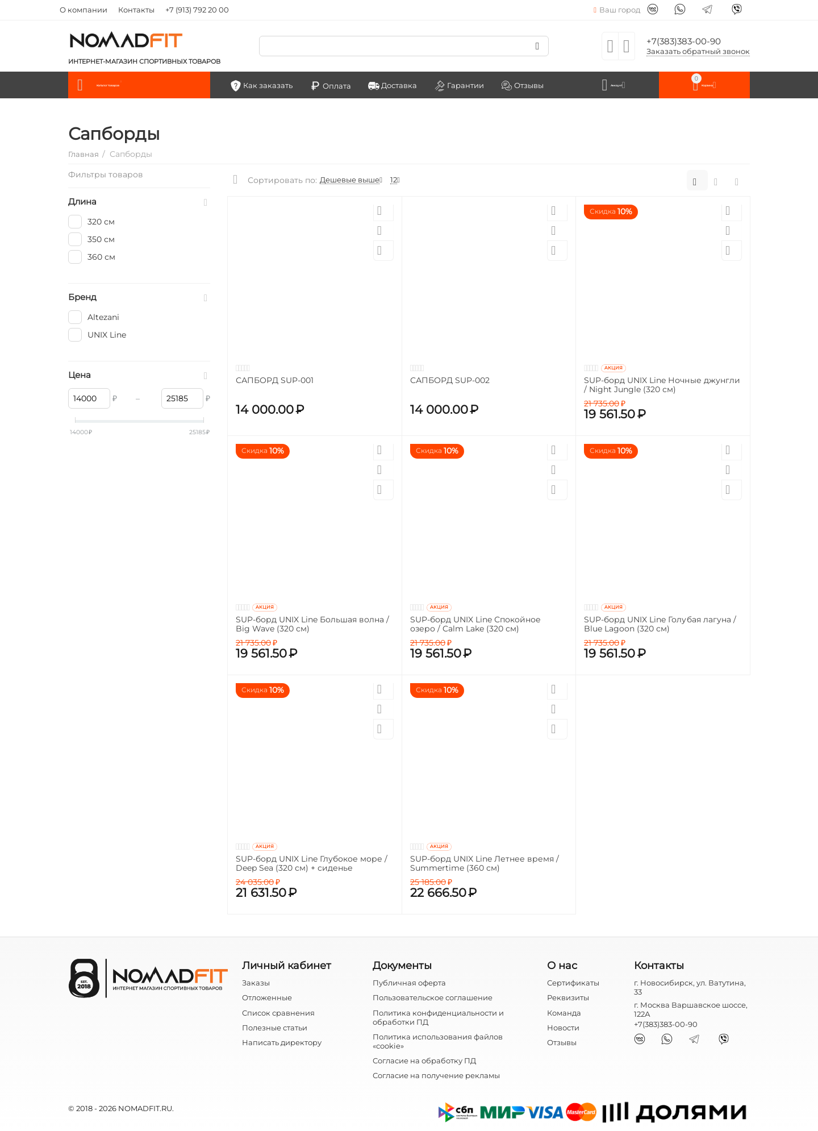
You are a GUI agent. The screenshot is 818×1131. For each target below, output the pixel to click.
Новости (563, 1026)
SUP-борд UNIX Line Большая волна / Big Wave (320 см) (312, 623)
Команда (564, 1011)
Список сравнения (278, 1011)
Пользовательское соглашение (433, 996)
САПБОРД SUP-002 (450, 379)
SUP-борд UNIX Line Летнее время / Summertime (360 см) (484, 862)
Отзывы (562, 1041)
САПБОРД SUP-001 (275, 379)
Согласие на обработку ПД (424, 1059)
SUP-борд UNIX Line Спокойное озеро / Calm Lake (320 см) (475, 623)
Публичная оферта (409, 981)
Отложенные (267, 996)
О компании (83, 9)
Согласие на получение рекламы (436, 1074)
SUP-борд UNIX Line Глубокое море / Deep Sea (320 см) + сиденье (311, 862)
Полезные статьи (274, 1026)
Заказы (256, 981)
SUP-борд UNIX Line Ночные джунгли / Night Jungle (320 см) (662, 384)
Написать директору (282, 1041)
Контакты (136, 9)
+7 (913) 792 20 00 (197, 9)
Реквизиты (568, 996)
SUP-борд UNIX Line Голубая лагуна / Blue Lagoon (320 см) (660, 623)
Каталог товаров (141, 84)
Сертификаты (573, 981)
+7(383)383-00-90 (690, 40)
